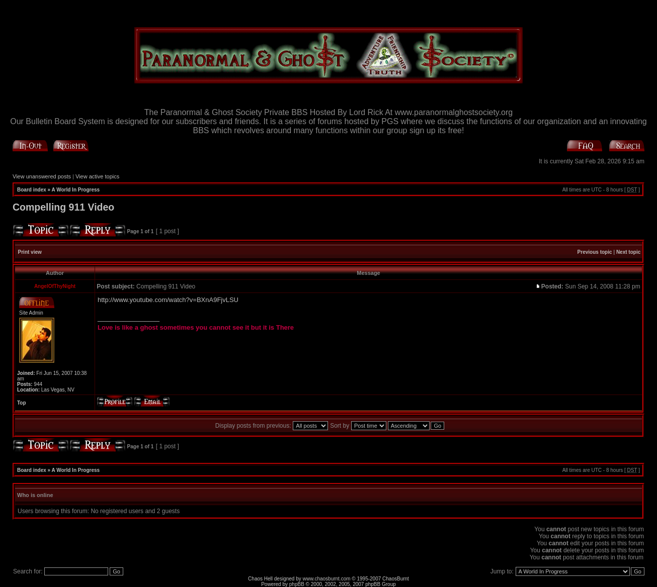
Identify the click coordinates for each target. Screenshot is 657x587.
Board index (31, 189)
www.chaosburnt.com (327, 578)
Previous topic (595, 252)
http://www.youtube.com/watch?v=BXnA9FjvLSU (168, 300)
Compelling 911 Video (63, 207)
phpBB (296, 584)
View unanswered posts (42, 176)
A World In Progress (76, 189)
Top (21, 403)
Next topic (628, 252)
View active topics (97, 176)
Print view (30, 252)
